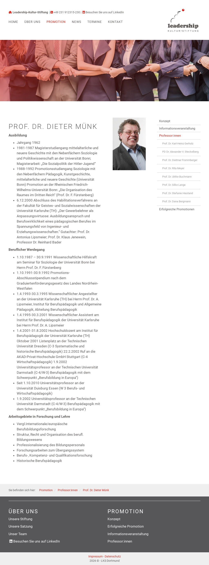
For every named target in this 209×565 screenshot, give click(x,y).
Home (13, 22)
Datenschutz (113, 556)
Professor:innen (170, 135)
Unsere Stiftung (20, 519)
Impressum (95, 556)
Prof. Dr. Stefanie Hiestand (177, 193)
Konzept (164, 121)
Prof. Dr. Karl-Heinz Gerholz (177, 143)
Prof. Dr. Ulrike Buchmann (177, 176)
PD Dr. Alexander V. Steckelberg (180, 151)
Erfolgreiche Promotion (126, 526)
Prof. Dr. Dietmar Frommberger (179, 160)
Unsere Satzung (21, 526)
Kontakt (115, 22)
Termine (94, 22)
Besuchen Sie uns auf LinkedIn (36, 541)
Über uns (32, 22)
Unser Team (18, 534)
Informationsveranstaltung (177, 128)
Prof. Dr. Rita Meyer (173, 168)
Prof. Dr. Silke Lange (174, 184)
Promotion (56, 22)
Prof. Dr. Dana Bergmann (176, 201)
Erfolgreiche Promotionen (176, 209)
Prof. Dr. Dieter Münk (96, 490)
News (76, 22)
